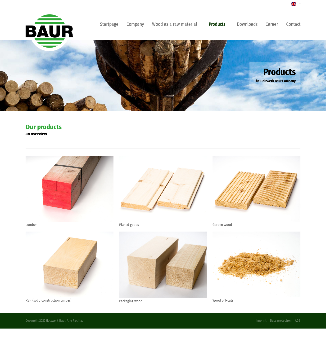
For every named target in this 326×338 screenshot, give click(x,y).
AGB (297, 321)
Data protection (280, 321)
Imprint (261, 321)
